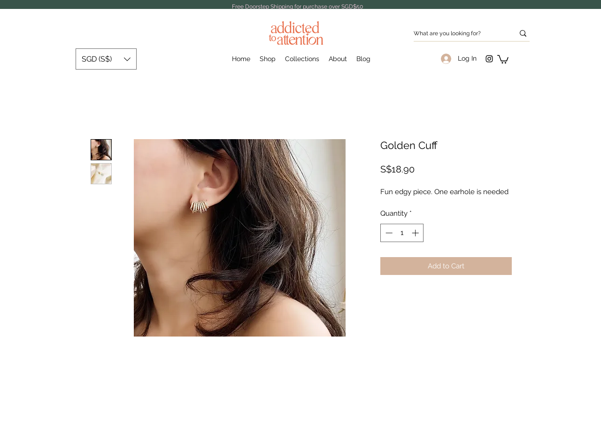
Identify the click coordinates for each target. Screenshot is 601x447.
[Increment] (416, 233)
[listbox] (106, 59)
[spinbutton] (402, 233)
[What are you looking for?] (457, 33)
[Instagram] (489, 58)
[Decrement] (388, 233)
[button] (503, 58)
